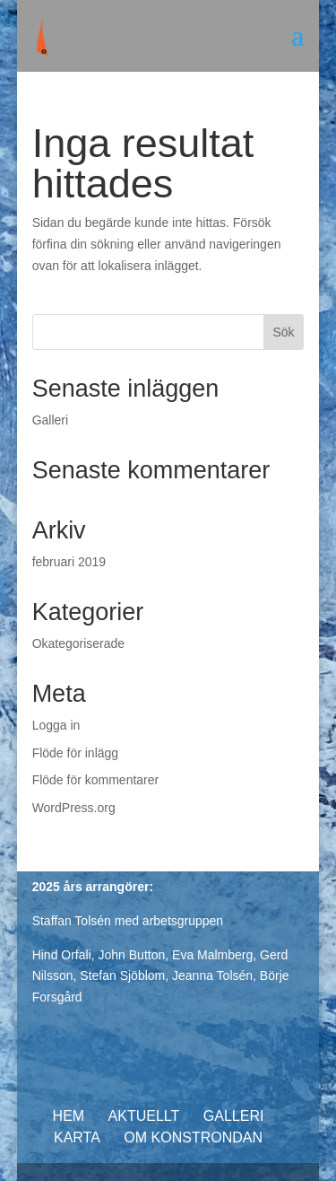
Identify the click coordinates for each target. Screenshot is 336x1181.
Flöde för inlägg (75, 753)
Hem (69, 1116)
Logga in (56, 725)
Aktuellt (144, 1116)
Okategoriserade (78, 643)
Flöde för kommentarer (95, 780)
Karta (77, 1137)
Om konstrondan (193, 1137)
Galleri (50, 420)
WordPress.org (74, 807)
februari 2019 (69, 562)
